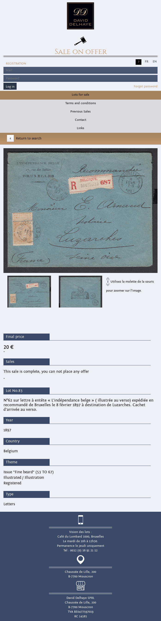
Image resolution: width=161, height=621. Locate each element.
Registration (16, 63)
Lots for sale (80, 95)
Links (80, 128)
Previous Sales (80, 111)
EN (155, 61)
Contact (80, 120)
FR (146, 61)
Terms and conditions (80, 103)
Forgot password (146, 86)
